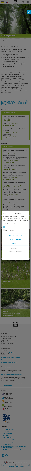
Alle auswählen (15, 235)
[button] (29, 12)
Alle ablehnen (15, 239)
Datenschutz (19, 251)
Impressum (12, 251)
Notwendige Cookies (10, 227)
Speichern (15, 243)
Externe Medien (8, 230)
